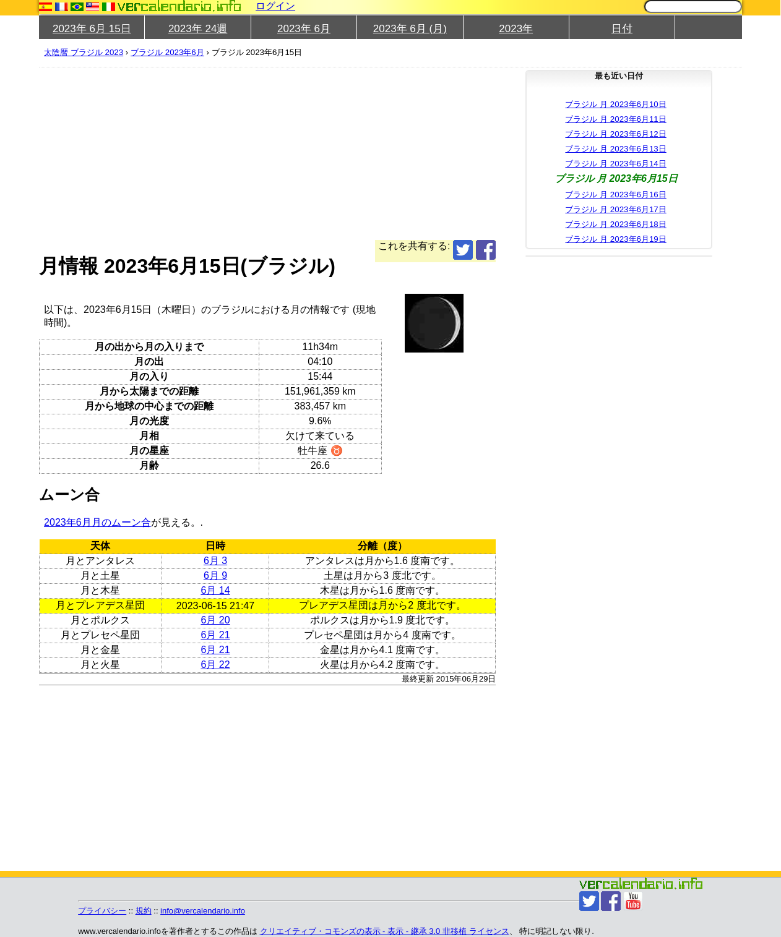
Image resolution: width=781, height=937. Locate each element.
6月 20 (215, 620)
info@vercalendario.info (202, 910)
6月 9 (215, 575)
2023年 (516, 29)
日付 (621, 29)
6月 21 (215, 635)
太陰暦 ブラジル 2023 (83, 52)
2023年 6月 (303, 29)
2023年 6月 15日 (92, 29)
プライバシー (102, 910)
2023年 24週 (197, 29)
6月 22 (215, 664)
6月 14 (215, 590)
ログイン (275, 6)
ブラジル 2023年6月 (167, 52)
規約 (144, 910)
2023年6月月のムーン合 (97, 522)
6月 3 (215, 560)
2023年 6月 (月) (410, 29)
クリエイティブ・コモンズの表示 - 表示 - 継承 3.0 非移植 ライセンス (384, 931)
